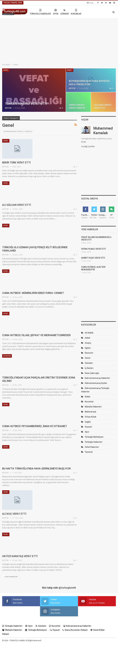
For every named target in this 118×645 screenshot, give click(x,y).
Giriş (90, 2)
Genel (5, 70)
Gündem (85, 12)
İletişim (5, 634)
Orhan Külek (90, 419)
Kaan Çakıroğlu (92, 376)
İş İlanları (89, 371)
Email (83, 141)
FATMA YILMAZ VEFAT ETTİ (93, 251)
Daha (106, 12)
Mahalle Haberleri (93, 409)
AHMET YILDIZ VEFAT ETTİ (93, 260)
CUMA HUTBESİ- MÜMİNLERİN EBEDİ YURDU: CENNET (33, 292)
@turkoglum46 (67, 587)
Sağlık (88, 424)
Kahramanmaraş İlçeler (96, 386)
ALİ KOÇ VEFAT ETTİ (14, 513)
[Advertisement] (59, 40)
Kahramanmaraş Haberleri (97, 380)
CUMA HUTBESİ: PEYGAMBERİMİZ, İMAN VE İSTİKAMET (34, 426)
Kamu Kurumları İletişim (75, 630)
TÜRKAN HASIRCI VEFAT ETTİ (26, 103)
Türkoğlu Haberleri (60, 12)
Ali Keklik (89, 335)
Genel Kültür (98, 630)
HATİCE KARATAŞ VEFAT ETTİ (20, 556)
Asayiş (88, 345)
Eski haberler (11, 577)
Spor (76, 12)
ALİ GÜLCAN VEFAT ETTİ (16, 204)
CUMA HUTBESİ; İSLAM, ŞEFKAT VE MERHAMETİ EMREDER (36, 335)
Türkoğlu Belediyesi (94, 439)
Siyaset (88, 429)
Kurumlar (96, 12)
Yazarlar (89, 454)
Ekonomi (7, 356)
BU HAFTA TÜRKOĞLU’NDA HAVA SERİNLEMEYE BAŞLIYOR (36, 468)
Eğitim (88, 350)
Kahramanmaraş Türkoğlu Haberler (17, 131)
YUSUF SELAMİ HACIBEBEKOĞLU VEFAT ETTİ (92, 240)
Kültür (87, 399)
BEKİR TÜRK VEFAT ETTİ (16, 162)
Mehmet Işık (90, 414)
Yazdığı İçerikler (88, 146)
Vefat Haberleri (92, 449)
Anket (69, 70)
